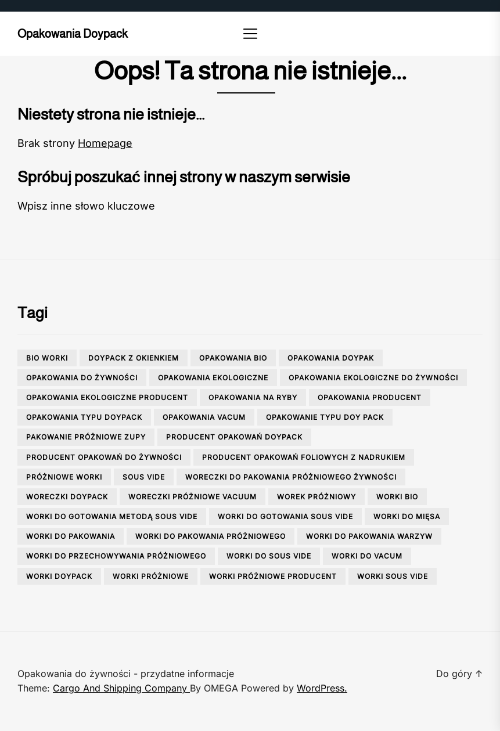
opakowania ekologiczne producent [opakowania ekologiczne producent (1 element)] (107, 397)
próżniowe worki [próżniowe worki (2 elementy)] (64, 477)
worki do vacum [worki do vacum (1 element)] (367, 556)
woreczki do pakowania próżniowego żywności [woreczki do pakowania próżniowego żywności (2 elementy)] (291, 477)
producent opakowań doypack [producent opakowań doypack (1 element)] (234, 437)
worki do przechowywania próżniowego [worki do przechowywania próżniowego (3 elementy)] (116, 556)
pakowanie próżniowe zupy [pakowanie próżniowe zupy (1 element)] (86, 437)
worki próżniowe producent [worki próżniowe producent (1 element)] (273, 576)
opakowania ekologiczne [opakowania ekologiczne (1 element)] (213, 377)
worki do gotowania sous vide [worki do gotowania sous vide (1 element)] (285, 516)
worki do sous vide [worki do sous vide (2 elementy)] (268, 556)
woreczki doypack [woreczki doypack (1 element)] (67, 496)
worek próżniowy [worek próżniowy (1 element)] (316, 496)
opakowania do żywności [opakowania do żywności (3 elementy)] (82, 377)
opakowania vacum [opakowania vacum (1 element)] (204, 417)
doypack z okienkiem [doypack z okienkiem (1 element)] (133, 358)
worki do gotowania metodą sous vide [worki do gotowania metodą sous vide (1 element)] (111, 516)
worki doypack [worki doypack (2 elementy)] (59, 576)
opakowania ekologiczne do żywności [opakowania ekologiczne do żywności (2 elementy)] (373, 377)
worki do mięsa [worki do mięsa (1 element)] (406, 516)
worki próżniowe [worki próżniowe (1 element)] (151, 576)
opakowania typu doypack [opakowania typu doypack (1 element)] (84, 417)
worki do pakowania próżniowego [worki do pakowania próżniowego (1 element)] (210, 536)
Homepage (105, 143)
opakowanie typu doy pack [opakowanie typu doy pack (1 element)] (325, 417)
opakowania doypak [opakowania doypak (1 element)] (330, 358)
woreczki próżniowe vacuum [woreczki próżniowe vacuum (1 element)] (192, 496)
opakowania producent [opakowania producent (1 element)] (370, 397)
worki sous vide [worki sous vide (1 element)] (392, 576)
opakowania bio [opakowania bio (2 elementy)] (233, 358)
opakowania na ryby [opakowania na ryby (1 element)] (252, 397)
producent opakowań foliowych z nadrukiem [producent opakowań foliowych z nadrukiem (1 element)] (303, 457)
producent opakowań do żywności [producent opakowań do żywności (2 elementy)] (104, 457)
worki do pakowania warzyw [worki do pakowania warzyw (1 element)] (369, 536)
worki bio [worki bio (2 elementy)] (397, 496)
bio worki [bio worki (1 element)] (47, 358)
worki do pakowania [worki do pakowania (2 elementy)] (70, 536)
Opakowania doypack (72, 33)
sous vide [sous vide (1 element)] (144, 477)
